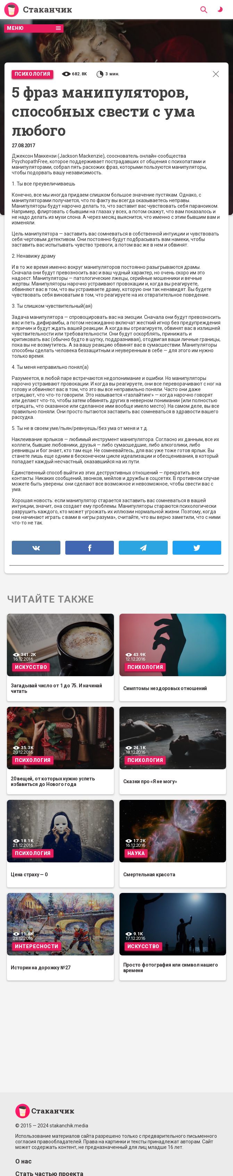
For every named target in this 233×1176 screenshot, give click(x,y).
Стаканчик (47, 9)
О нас (23, 1161)
